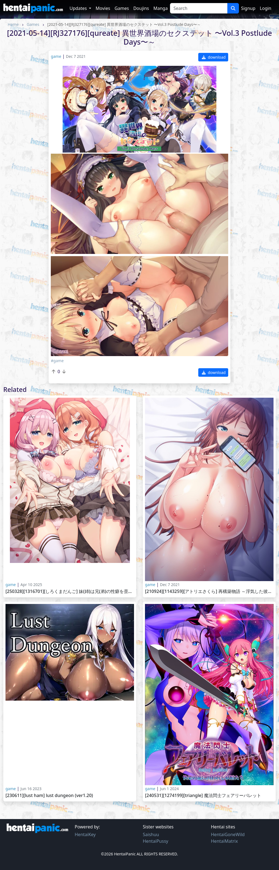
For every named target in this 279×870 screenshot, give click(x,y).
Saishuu (151, 834)
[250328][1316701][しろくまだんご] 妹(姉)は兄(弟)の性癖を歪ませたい (69, 591)
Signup (248, 8)
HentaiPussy (155, 841)
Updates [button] (78, 8)
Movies (103, 8)
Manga (160, 8)
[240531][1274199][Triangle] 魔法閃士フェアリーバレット (203, 795)
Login (265, 8)
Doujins (141, 8)
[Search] (198, 8)
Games (122, 8)
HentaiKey (85, 834)
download (214, 57)
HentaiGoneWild (228, 834)
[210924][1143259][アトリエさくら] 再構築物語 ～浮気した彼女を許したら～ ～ (209, 591)
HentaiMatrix (224, 841)
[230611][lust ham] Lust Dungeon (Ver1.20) (49, 795)
